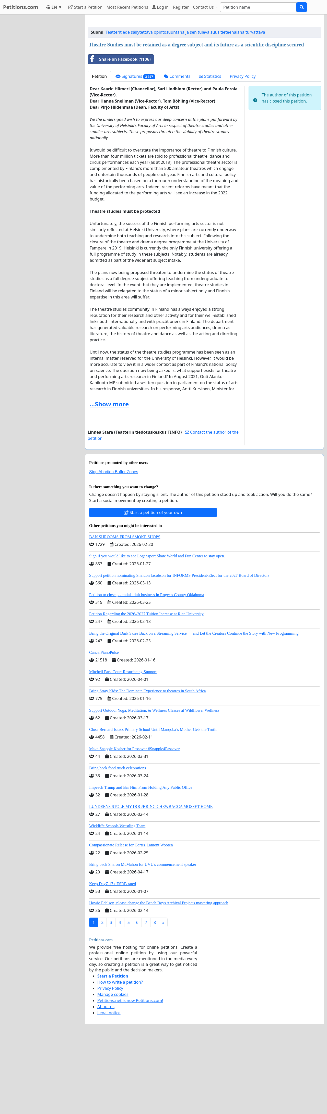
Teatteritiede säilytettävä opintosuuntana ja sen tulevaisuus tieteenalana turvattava (185, 32)
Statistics (210, 76)
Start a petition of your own (153, 512)
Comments (177, 76)
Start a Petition (85, 7)
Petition (99, 76)
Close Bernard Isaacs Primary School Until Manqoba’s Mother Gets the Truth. (153, 729)
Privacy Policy (243, 76)
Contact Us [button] (204, 7)
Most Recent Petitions (127, 7)
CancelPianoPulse (104, 652)
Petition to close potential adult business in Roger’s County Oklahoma (146, 595)
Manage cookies (113, 994)
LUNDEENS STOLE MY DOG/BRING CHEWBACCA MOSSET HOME (151, 806)
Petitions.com (20, 7)
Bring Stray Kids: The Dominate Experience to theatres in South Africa (147, 691)
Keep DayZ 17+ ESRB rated (112, 884)
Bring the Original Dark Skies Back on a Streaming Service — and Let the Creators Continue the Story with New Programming (193, 633)
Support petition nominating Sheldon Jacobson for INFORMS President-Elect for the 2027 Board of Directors (179, 575)
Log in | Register (170, 7)
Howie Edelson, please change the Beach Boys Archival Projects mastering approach (158, 903)
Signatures (135, 76)
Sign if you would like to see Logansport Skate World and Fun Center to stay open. (157, 556)
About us (105, 1006)
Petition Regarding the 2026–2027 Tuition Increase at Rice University (146, 614)
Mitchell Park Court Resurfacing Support (123, 672)
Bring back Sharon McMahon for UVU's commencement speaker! (143, 864)
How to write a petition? (120, 982)
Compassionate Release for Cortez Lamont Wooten (131, 845)
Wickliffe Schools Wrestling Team (117, 826)
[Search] (258, 7)
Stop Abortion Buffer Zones (113, 472)
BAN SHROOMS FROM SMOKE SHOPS (124, 537)
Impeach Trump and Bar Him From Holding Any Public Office (140, 787)
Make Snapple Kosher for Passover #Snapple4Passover (134, 749)
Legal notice (109, 1013)
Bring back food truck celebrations (117, 768)
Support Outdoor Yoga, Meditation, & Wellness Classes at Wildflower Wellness (154, 710)
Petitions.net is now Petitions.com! (130, 1000)
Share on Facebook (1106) (119, 59)
